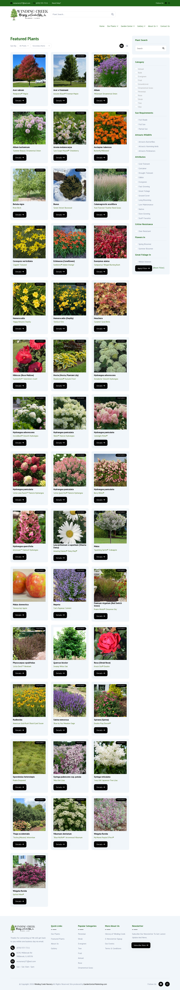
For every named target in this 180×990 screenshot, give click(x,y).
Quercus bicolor (60, 663)
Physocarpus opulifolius (24, 663)
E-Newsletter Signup (113, 939)
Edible (141, 177)
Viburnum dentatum (62, 834)
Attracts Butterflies (147, 142)
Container (142, 168)
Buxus (56, 204)
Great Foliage (144, 191)
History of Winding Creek (115, 934)
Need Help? (56, 3)
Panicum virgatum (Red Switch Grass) (108, 604)
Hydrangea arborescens (105, 375)
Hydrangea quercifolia (23, 546)
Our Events (109, 943)
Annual (141, 69)
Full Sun (142, 124)
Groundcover (143, 84)
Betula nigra (18, 204)
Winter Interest (145, 261)
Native (141, 209)
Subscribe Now (141, 945)
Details (19, 100)
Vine (140, 107)
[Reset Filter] (158, 267)
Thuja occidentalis (21, 834)
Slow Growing (144, 213)
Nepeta (56, 604)
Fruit (140, 80)
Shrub (140, 99)
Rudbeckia (17, 720)
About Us (152, 26)
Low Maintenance (146, 204)
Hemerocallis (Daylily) (63, 318)
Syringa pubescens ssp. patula (67, 777)
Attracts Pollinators (147, 151)
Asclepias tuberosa (102, 147)
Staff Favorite (145, 218)
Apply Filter (144, 268)
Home (101, 26)
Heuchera (98, 318)
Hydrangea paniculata (63, 432)
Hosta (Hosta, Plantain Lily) (66, 375)
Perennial (142, 91)
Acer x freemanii (60, 90)
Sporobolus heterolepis (24, 777)
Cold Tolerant (144, 164)
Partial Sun (143, 129)
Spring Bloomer (145, 244)
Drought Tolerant (146, 173)
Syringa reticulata (102, 777)
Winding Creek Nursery (43, 984)
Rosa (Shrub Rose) (102, 663)
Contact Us (165, 26)
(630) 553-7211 (40, 3)
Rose (140, 95)
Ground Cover (144, 195)
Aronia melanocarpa (62, 147)
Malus (96, 546)
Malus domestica (21, 604)
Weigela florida (101, 834)
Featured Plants (58, 939)
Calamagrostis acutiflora (105, 204)
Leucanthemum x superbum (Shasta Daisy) (69, 546)
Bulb (140, 72)
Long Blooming (145, 200)
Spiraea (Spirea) (101, 720)
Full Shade (143, 120)
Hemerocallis (19, 318)
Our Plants (111, 26)
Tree (140, 103)
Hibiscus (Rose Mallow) (23, 375)
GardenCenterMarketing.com (95, 984)
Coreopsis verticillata (23, 261)
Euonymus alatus (102, 261)
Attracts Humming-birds (148, 146)
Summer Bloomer (146, 248)
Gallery (140, 26)
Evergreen (142, 76)
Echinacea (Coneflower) (64, 261)
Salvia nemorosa (61, 720)
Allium (97, 90)
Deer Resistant (145, 231)
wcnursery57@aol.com (20, 3)
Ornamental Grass (145, 88)
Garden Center (127, 26)
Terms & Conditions (113, 948)
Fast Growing (144, 186)
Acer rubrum (18, 90)
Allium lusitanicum (21, 147)
